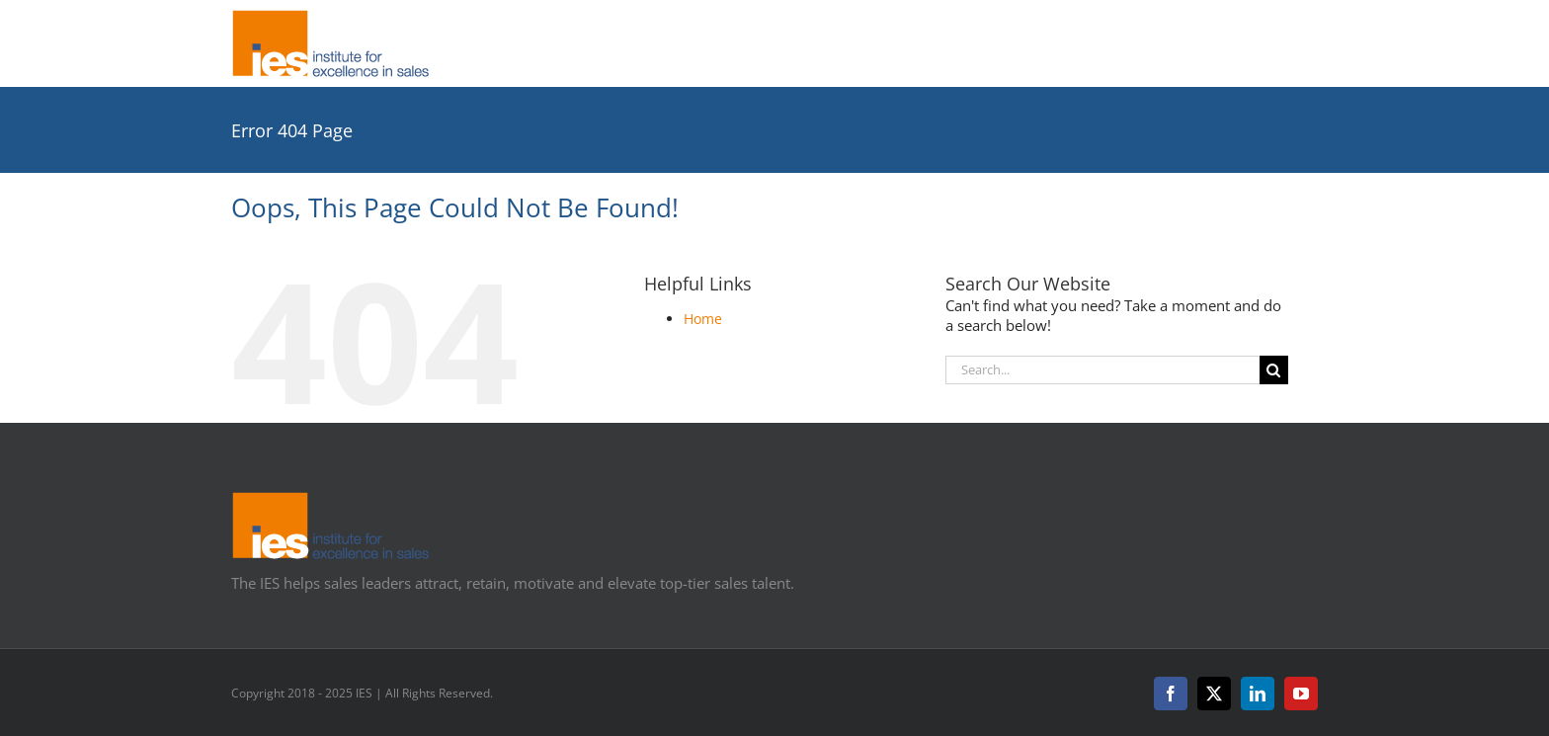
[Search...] (1102, 370)
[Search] (1274, 370)
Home (703, 318)
